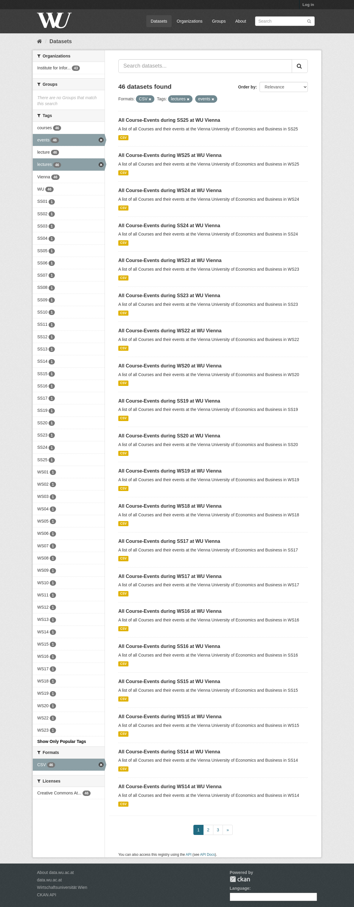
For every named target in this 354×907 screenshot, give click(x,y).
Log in (308, 4)
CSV (123, 137)
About (240, 21)
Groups (219, 21)
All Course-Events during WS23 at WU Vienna (169, 260)
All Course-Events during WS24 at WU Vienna (169, 190)
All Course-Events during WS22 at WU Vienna (169, 330)
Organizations (189, 21)
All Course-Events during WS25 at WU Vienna (169, 155)
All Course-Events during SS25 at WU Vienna (169, 120)
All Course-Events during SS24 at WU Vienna (169, 225)
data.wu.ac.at (49, 880)
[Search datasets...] (205, 66)
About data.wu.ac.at (55, 872)
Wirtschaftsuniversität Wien (62, 887)
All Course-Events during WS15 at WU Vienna (169, 716)
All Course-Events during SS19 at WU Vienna (169, 400)
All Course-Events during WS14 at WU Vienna (169, 786)
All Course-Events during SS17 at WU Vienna (169, 541)
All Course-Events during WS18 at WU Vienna (169, 506)
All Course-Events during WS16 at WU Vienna (169, 611)
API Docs (207, 855)
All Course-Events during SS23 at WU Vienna (169, 295)
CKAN (240, 879)
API (188, 855)
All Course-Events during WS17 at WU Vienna (169, 576)
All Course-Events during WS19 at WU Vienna (169, 470)
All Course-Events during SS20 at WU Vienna (169, 435)
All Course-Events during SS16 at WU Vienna (169, 646)
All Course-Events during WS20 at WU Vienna (169, 365)
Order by (246, 87)
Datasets (159, 21)
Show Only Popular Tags (61, 741)
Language (239, 888)
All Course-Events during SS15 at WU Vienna (169, 681)
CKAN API (46, 894)
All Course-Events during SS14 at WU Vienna (169, 751)
